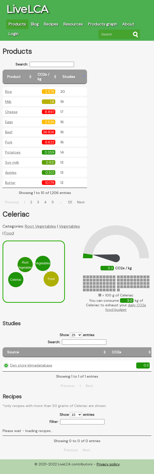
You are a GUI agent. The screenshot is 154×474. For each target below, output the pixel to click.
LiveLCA (27, 9)
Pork (8, 137)
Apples (10, 168)
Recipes (51, 24)
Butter (10, 178)
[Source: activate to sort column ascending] (24, 350)
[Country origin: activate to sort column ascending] (78, 350)
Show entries (77, 330)
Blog (35, 24)
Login (14, 33)
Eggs (9, 117)
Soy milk (12, 158)
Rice (8, 87)
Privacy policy (108, 470)
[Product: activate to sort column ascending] (25, 74)
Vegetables (69, 221)
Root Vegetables (40, 221)
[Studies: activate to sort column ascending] (88, 74)
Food (9, 228)
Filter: (77, 427)
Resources (73, 24)
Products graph (102, 24)
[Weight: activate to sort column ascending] (141, 350)
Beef (8, 127)
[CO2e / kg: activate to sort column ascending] (62, 74)
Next (87, 197)
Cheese (11, 107)
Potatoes (13, 147)
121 (76, 197)
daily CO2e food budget (125, 302)
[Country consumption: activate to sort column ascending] (111, 350)
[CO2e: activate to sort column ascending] (55, 350)
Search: (51, 64)
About (128, 24)
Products (17, 24)
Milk (8, 97)
